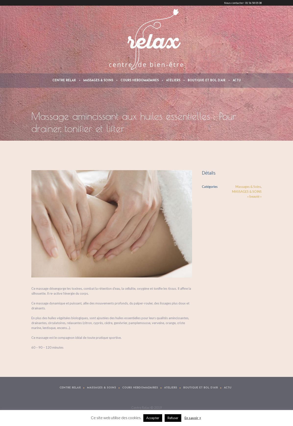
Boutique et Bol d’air (200, 387)
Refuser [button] (173, 418)
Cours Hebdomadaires (140, 387)
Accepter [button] (152, 418)
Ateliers (170, 387)
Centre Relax (70, 387)
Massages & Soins (248, 187)
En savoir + (192, 418)
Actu (227, 387)
